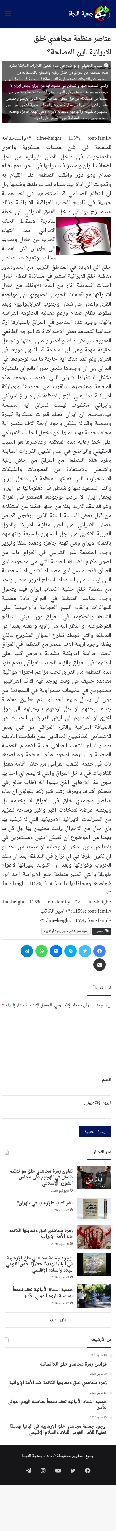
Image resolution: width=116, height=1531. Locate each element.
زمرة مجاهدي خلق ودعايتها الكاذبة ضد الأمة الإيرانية (41, 1234)
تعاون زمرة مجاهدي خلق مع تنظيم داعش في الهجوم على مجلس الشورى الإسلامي (41, 1177)
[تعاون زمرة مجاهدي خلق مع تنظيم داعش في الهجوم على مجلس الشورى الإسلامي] (94, 1177)
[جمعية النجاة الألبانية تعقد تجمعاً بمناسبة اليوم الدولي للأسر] (94, 1296)
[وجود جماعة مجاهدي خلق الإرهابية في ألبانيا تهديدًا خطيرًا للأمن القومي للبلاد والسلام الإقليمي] (94, 1264)
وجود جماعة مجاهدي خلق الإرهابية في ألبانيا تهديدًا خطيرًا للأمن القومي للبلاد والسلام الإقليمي (39, 1264)
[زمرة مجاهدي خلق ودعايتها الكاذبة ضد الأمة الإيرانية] (94, 1237)
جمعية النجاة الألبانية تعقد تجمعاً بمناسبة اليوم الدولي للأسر (43, 1293)
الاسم (106, 1080)
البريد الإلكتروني (97, 1103)
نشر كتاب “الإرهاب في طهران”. (44, 1203)
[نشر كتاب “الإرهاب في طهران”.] (94, 1209)
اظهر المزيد (58, 1320)
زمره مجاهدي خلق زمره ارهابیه (66, 931)
